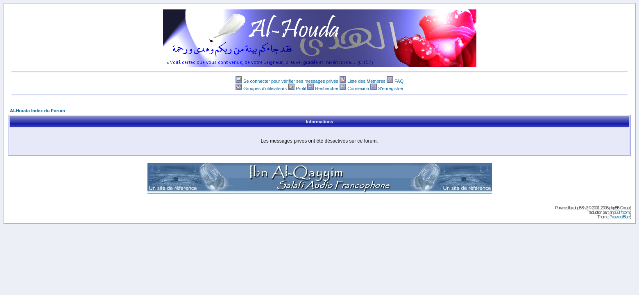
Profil (301, 88)
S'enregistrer (390, 88)
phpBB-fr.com (620, 212)
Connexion (358, 88)
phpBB (578, 208)
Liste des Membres (366, 81)
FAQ (398, 81)
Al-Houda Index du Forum (37, 110)
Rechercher (326, 88)
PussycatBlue (620, 217)
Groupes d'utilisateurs (265, 88)
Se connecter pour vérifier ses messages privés (290, 81)
